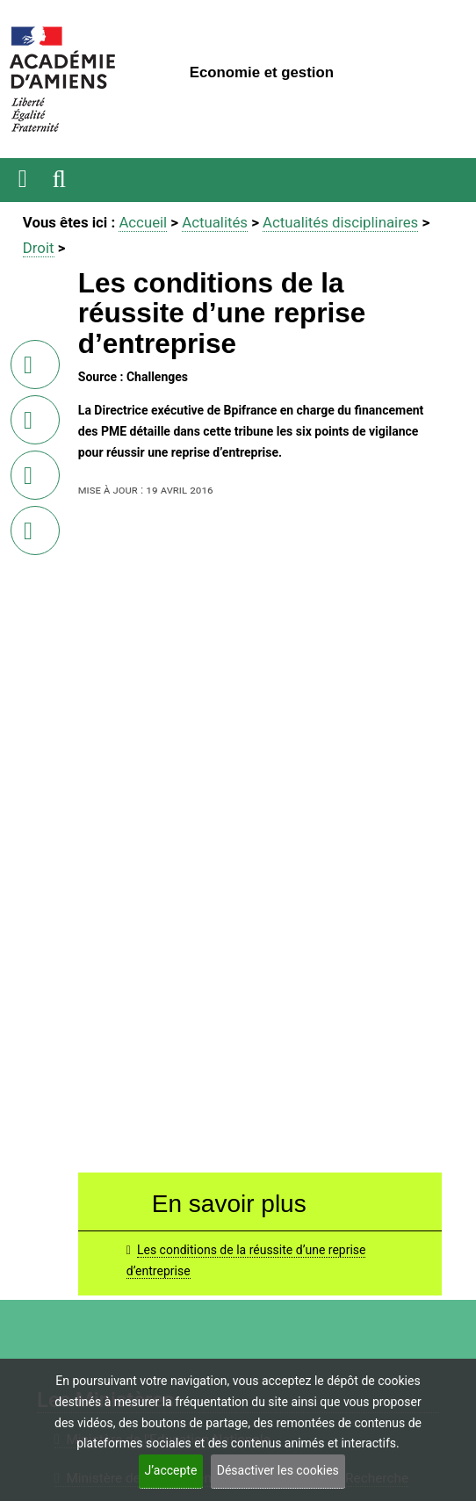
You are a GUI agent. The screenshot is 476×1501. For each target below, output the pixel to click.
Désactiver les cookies (278, 1470)
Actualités (215, 222)
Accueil (143, 222)
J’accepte (171, 1470)
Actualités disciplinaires (340, 222)
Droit (38, 247)
